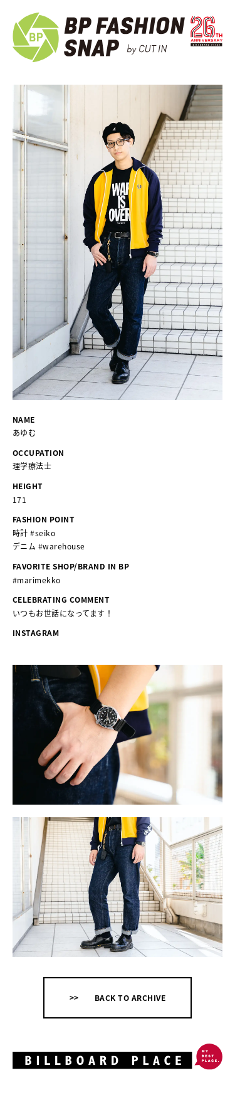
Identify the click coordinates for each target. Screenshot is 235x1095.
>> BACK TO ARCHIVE (117, 997)
